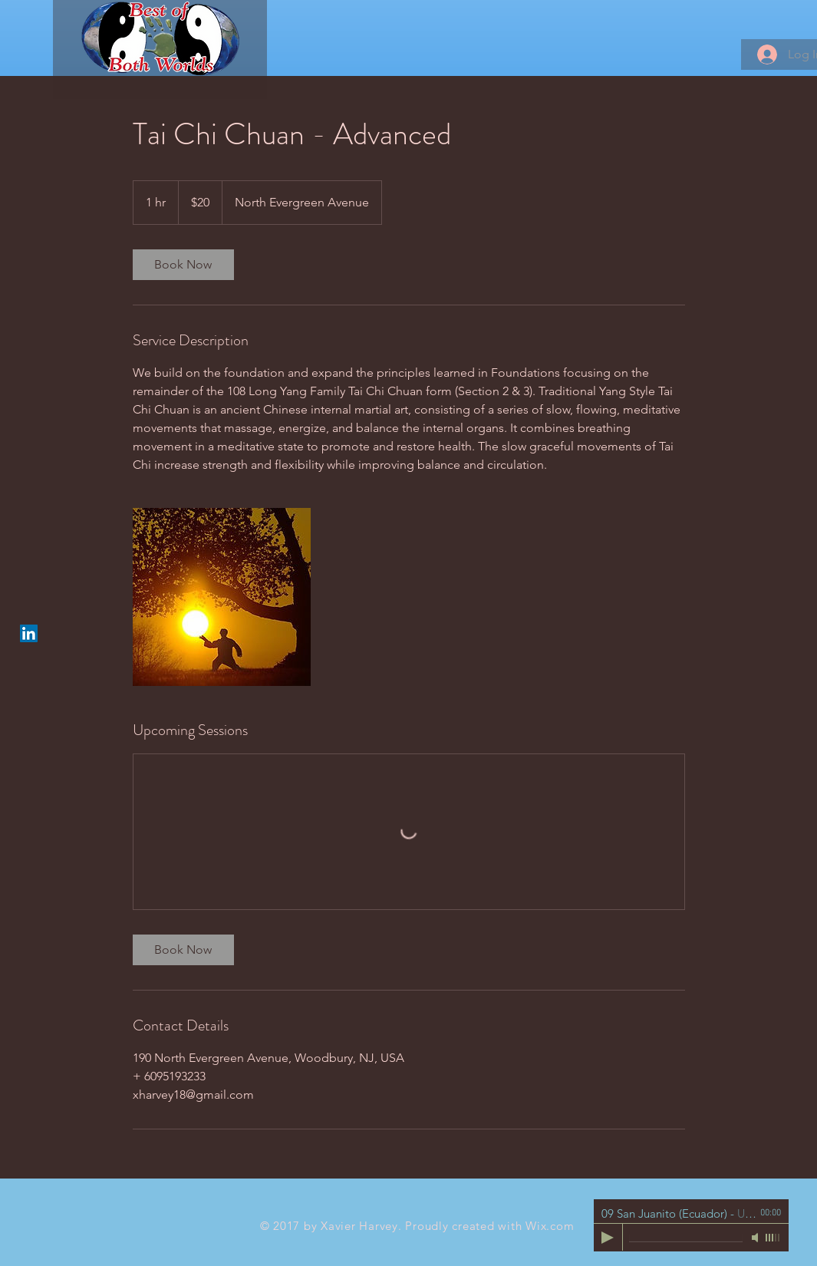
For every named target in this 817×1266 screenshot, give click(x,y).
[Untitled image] (222, 597)
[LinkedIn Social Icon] (29, 633)
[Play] (607, 1237)
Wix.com (549, 1225)
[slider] (773, 1237)
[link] (183, 264)
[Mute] (756, 1237)
